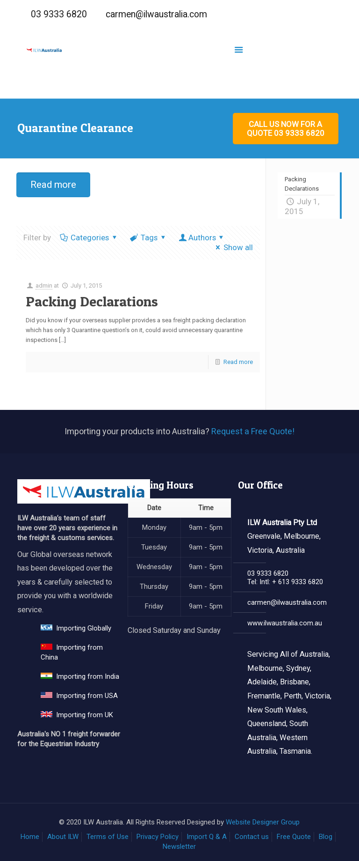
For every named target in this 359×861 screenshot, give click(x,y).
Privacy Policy (157, 836)
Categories (89, 237)
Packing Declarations (92, 301)
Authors (202, 237)
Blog (325, 836)
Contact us (252, 836)
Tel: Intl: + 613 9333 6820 (285, 582)
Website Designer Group (263, 822)
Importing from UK (77, 715)
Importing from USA (79, 695)
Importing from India (80, 676)
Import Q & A (207, 836)
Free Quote (294, 836)
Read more (238, 361)
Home (30, 836)
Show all (232, 247)
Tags (149, 237)
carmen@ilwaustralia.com (156, 14)
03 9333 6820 (59, 14)
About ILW (63, 836)
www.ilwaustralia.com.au (284, 623)
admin (44, 285)
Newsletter (179, 846)
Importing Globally (76, 628)
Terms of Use (107, 836)
